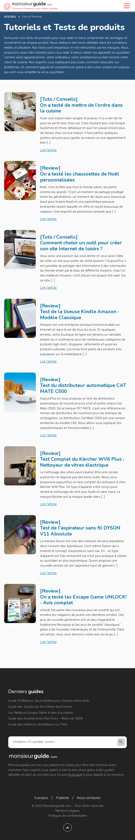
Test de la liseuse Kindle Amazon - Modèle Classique (79, 314)
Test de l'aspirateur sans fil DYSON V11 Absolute (80, 531)
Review (50, 168)
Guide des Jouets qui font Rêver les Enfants (40, 707)
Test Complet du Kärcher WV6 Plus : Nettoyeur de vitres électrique (82, 462)
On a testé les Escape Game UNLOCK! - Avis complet (83, 600)
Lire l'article (48, 150)
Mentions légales (67, 811)
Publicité (62, 798)
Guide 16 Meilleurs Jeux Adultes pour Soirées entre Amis (48, 701)
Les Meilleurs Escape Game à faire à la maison (40, 713)
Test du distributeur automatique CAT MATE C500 (83, 388)
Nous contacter (89, 798)
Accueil (10, 16)
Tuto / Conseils (59, 99)
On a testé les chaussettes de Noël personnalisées (79, 177)
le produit (75, 775)
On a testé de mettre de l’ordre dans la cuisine (81, 108)
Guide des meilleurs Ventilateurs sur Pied (37, 724)
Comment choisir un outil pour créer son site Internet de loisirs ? (81, 245)
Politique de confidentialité (67, 816)
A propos (41, 798)
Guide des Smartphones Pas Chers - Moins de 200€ (45, 718)
